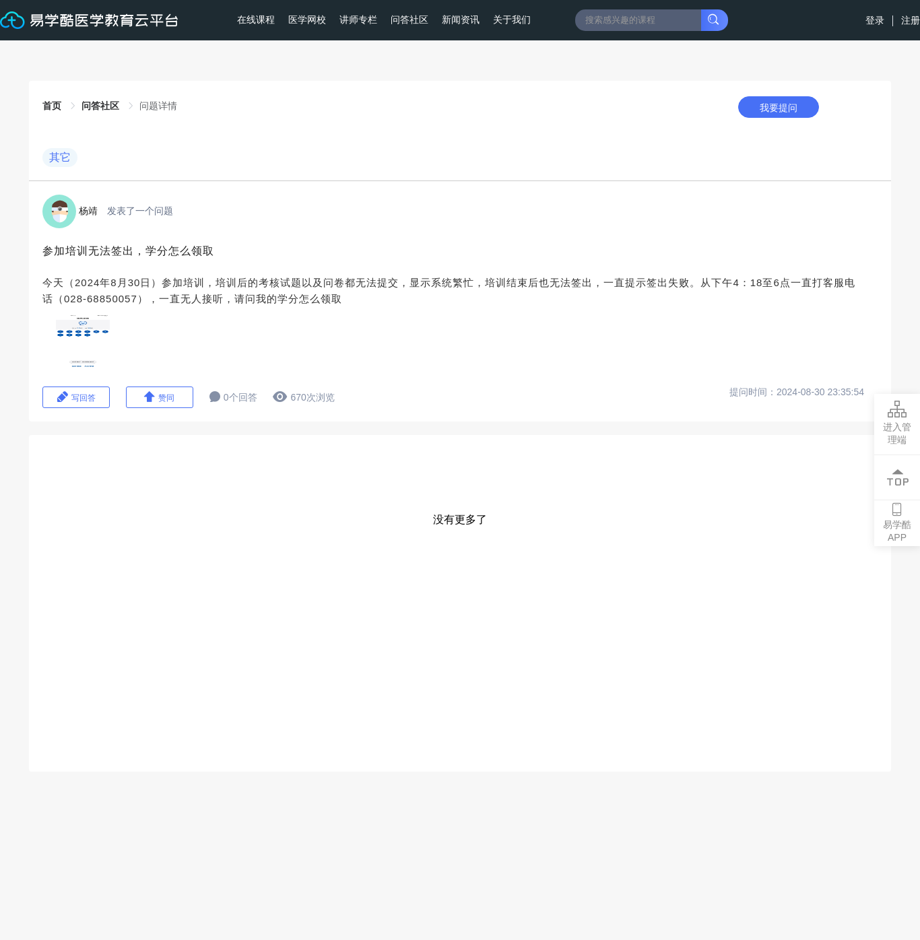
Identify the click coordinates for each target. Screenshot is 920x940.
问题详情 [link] (158, 105)
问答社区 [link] (101, 105)
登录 (876, 20)
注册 (910, 20)
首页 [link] (53, 105)
